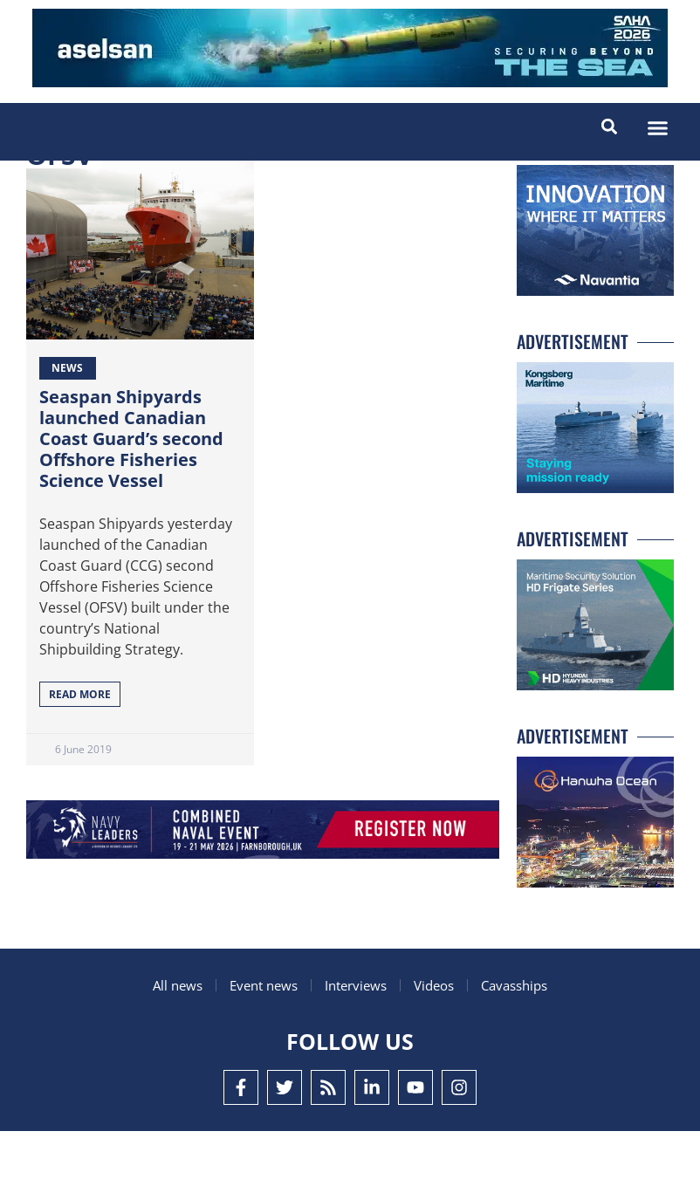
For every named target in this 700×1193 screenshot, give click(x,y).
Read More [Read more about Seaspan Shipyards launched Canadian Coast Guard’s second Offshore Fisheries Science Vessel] (80, 756)
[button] (658, 128)
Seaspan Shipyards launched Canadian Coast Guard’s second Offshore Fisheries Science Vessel (131, 500)
